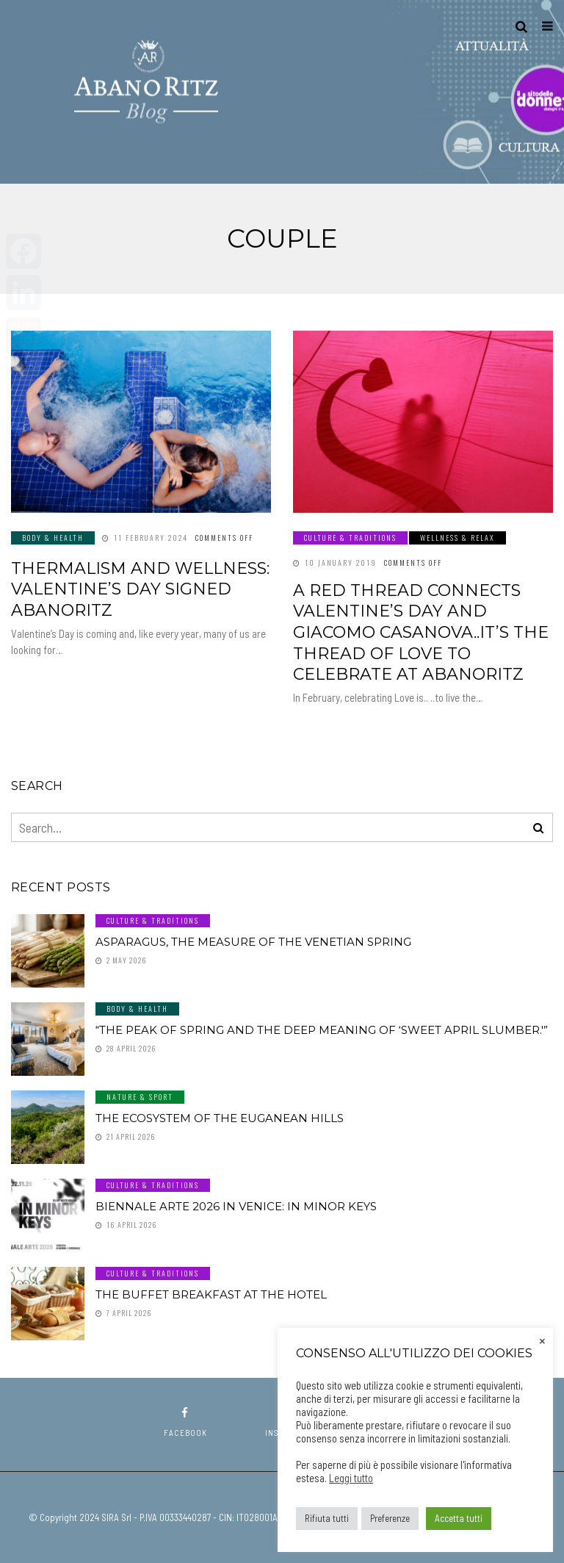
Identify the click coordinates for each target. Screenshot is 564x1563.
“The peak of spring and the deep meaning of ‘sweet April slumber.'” (321, 1030)
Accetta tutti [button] (458, 1518)
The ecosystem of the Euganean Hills (219, 1118)
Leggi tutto (351, 1477)
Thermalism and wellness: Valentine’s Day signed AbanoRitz (140, 589)
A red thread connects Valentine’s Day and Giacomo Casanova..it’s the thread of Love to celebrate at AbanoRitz (421, 632)
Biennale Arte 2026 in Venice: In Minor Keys (236, 1206)
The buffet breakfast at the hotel (211, 1294)
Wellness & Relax (457, 537)
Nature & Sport (139, 1096)
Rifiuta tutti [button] (327, 1518)
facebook (185, 1422)
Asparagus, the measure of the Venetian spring (253, 942)
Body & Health (53, 537)
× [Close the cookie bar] (542, 1340)
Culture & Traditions (350, 537)
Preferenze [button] (390, 1518)
